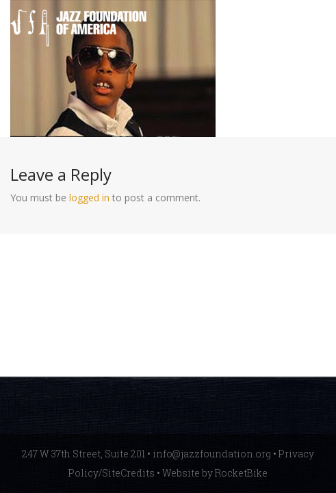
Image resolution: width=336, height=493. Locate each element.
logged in (89, 197)
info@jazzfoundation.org (212, 453)
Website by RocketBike (215, 472)
